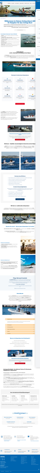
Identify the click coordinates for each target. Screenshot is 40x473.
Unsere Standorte (33, 461)
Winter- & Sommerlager (24, 462)
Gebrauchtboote (22, 3)
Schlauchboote (17, 3)
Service (31, 3)
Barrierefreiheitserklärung (34, 464)
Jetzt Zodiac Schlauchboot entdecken (20, 139)
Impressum (2, 471)
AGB (10, 471)
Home (1, 18)
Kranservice (22, 463)
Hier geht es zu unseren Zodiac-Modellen (21, 440)
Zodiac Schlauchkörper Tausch (20, 199)
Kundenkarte (8, 452)
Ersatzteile (22, 461)
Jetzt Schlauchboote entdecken (20, 103)
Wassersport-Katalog (21, 452)
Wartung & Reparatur (24, 460)
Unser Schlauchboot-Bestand (35, 440)
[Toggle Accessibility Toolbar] (39, 469)
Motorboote (9, 3)
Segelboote (12, 3)
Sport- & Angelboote (13, 460)
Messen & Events (34, 3)
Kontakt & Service (2, 461)
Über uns (38, 3)
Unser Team (32, 462)
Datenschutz (7, 471)
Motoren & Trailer (26, 3)
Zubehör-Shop (35, 452)
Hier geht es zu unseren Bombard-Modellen (7, 440)
